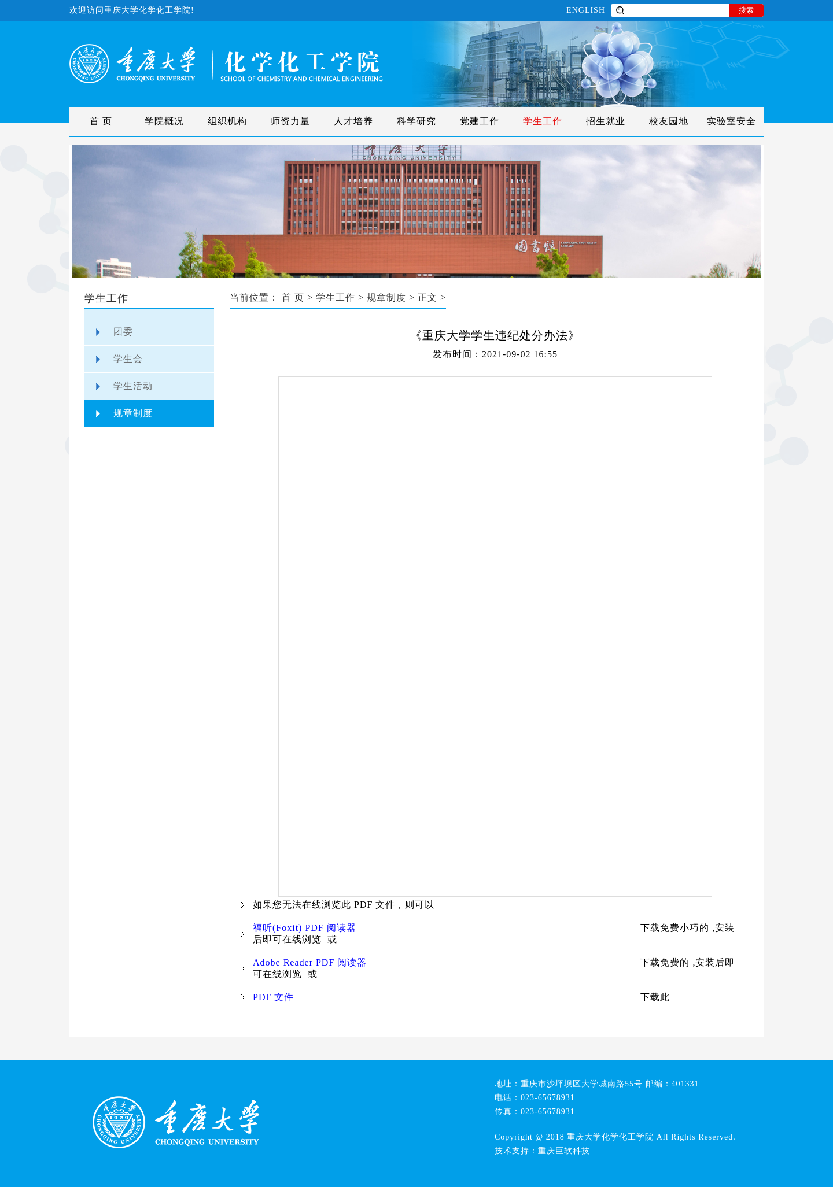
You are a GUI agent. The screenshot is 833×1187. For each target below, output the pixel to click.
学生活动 (133, 386)
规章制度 (133, 413)
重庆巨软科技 (564, 1151)
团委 (123, 331)
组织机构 (227, 121)
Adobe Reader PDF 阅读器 (310, 962)
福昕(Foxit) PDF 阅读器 (304, 928)
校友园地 (668, 121)
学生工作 (542, 121)
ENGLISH (585, 10)
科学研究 (416, 121)
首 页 (101, 121)
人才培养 (353, 121)
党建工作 (479, 121)
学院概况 (164, 121)
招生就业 (605, 121)
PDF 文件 (273, 997)
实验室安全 (731, 121)
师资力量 (290, 121)
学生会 (128, 359)
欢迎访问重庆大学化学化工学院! (131, 10)
